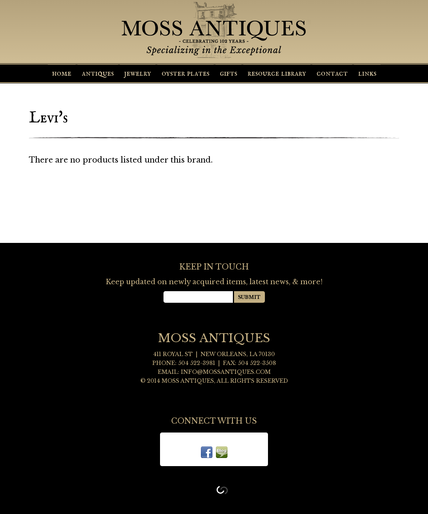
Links (367, 73)
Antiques (98, 73)
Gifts (228, 73)
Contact (332, 73)
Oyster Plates (185, 73)
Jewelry (137, 73)
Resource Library (277, 73)
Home (61, 73)
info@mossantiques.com (226, 371)
